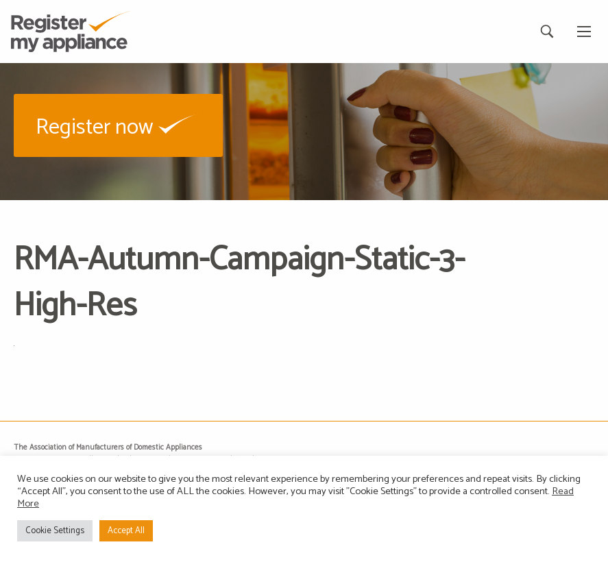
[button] (118, 125)
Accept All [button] (126, 531)
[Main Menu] (584, 31)
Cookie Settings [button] (54, 531)
